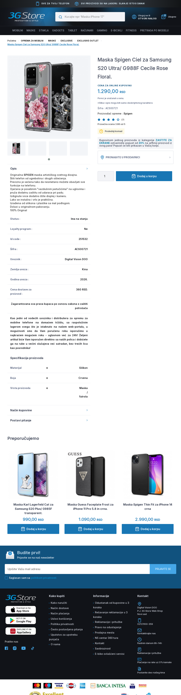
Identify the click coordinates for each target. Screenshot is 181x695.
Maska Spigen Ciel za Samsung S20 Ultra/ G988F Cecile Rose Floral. (43, 44)
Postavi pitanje (49, 420)
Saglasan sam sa (30, 578)
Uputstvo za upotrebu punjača (63, 637)
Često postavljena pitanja (67, 629)
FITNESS (130, 30)
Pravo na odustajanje (108, 627)
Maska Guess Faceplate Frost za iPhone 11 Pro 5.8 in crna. (90, 507)
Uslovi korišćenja (61, 618)
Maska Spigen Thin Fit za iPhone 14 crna (147, 507)
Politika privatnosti (62, 624)
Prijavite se (163, 568)
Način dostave (60, 608)
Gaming (102, 30)
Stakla (44, 30)
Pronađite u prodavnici (135, 157)
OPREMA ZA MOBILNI (32, 40)
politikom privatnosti (43, 577)
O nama (55, 644)
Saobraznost (103, 648)
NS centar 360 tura (106, 637)
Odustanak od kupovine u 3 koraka (111, 605)
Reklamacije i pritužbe (108, 621)
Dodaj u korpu (144, 176)
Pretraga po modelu (153, 30)
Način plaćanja (60, 613)
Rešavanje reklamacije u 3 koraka (110, 614)
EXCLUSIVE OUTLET (88, 40)
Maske (31, 30)
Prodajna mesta (104, 632)
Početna (11, 40)
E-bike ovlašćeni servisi (109, 653)
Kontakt (99, 643)
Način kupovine (49, 410)
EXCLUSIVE (66, 40)
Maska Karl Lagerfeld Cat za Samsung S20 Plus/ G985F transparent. (33, 509)
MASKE (52, 40)
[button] (100, 119)
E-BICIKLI (116, 30)
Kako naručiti (59, 602)
